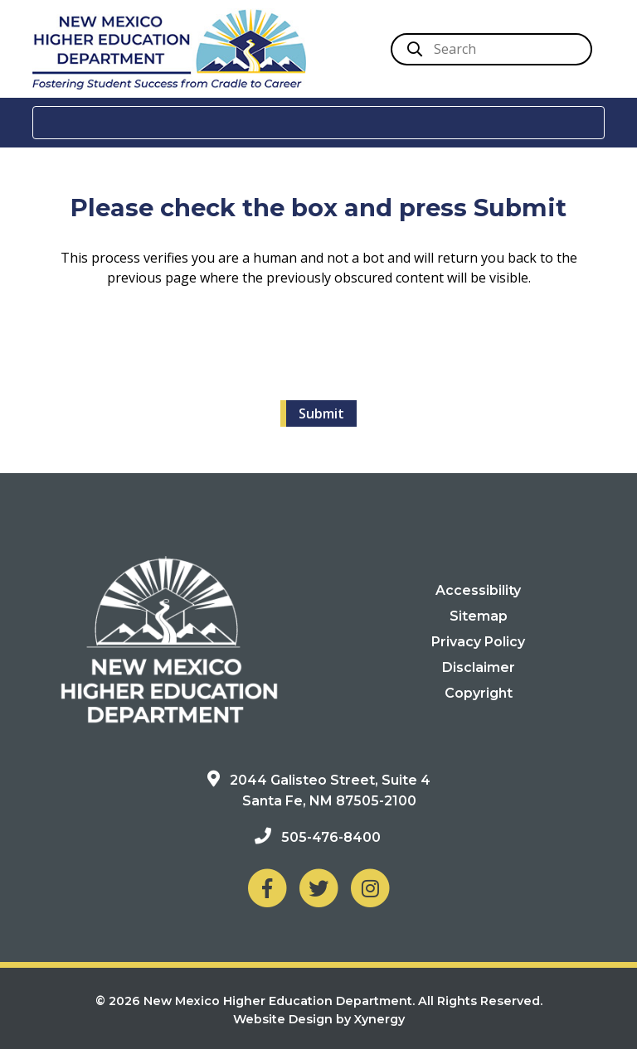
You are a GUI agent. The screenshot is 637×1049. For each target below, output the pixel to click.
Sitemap (479, 616)
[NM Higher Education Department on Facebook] (267, 887)
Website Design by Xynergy (319, 1019)
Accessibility (478, 590)
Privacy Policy (478, 642)
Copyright (479, 693)
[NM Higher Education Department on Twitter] (318, 887)
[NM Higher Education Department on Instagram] (370, 887)
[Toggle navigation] (318, 122)
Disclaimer (478, 667)
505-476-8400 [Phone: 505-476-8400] (331, 837)
